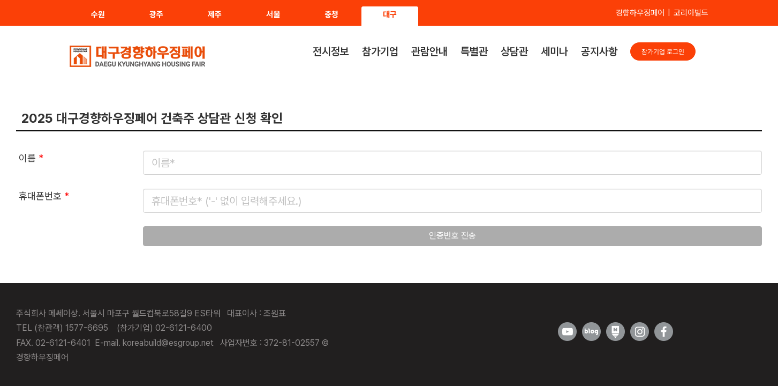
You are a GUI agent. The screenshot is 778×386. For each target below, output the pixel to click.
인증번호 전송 (452, 236)
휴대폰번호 (44, 196)
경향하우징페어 (640, 13)
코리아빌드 (691, 13)
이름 (31, 158)
